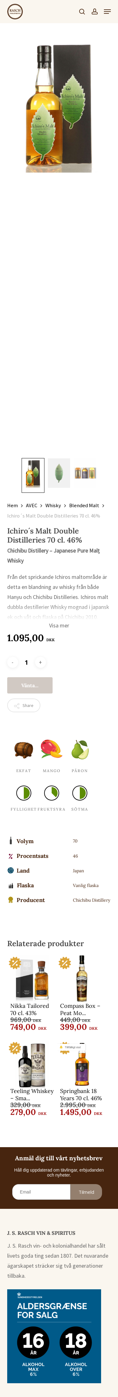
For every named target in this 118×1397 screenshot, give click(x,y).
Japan (78, 871)
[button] (107, 11)
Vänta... (29, 685)
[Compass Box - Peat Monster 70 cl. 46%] (82, 978)
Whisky (53, 505)
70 (75, 841)
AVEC (31, 505)
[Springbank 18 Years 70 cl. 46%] (82, 1063)
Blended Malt (84, 505)
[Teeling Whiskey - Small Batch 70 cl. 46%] (32, 1063)
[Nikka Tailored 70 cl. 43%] (32, 978)
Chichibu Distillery (91, 900)
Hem (12, 505)
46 (75, 856)
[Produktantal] (26, 662)
